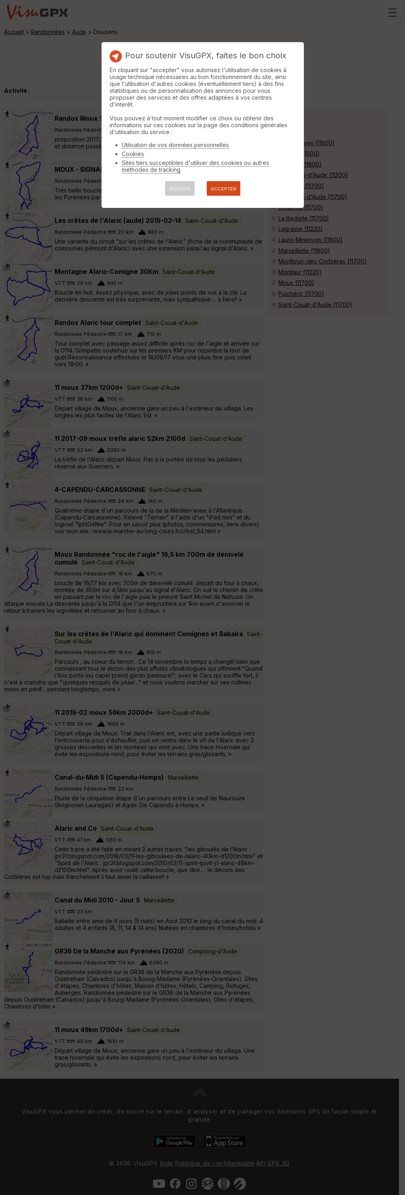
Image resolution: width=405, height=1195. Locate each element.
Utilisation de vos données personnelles (175, 144)
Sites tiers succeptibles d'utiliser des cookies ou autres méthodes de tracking (195, 166)
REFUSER (180, 189)
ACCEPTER (223, 189)
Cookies (133, 153)
